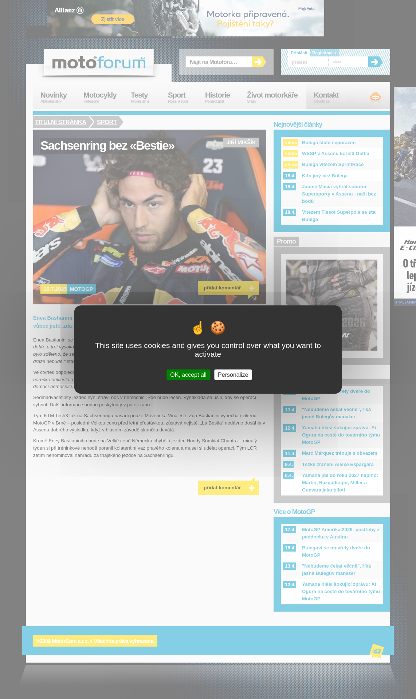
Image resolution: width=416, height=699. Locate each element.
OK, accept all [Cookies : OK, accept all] (188, 374)
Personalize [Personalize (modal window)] (233, 374)
